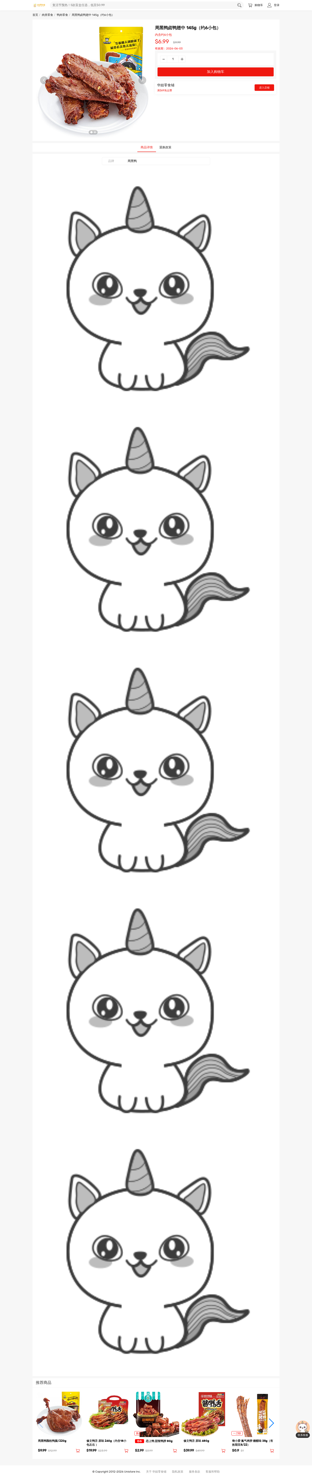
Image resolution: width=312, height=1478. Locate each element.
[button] (41, 1423)
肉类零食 (47, 15)
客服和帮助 (213, 1471)
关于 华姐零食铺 (156, 1471)
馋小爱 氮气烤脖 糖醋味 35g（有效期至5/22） (252, 1443)
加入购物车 (215, 72)
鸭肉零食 (62, 15)
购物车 (255, 5)
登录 (273, 5)
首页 (35, 15)
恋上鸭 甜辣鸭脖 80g (153, 1441)
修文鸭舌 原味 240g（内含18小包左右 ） (106, 1443)
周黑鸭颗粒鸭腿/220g (52, 1441)
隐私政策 (177, 1471)
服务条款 (194, 1471)
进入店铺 (264, 87)
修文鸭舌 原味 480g (196, 1441)
